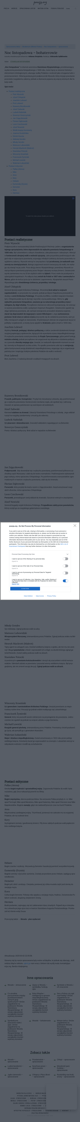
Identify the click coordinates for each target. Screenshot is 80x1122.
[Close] (76, 526)
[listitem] (40, 554)
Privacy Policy (51, 596)
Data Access (40, 596)
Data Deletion (28, 596)
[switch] (65, 558)
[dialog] (40, 561)
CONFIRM (25, 588)
